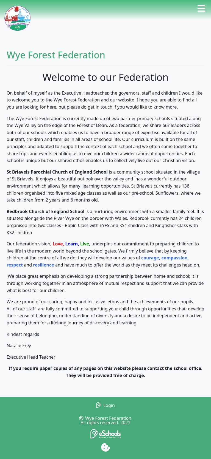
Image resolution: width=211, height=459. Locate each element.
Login (105, 405)
